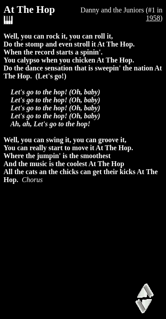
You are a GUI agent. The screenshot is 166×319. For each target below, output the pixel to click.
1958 (153, 18)
